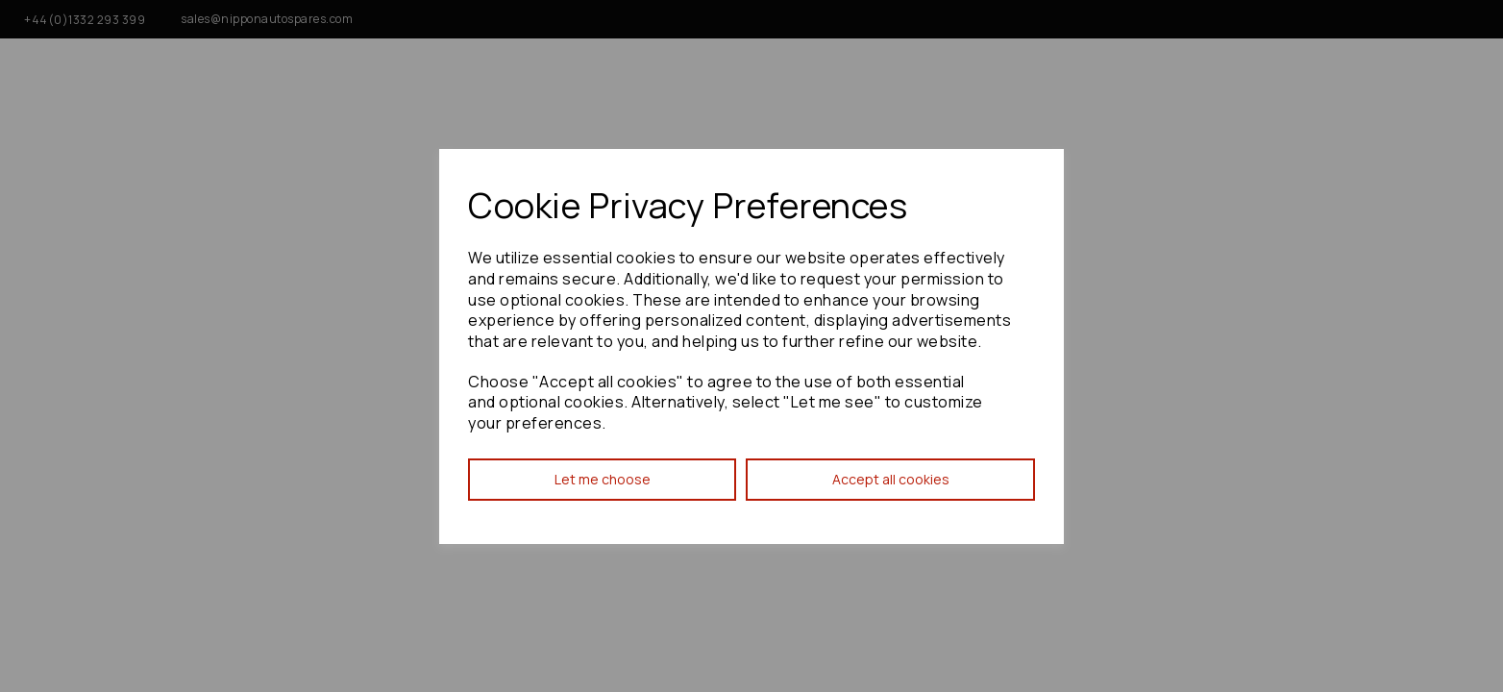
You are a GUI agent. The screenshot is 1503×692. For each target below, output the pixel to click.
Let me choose (602, 479)
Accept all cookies (890, 479)
